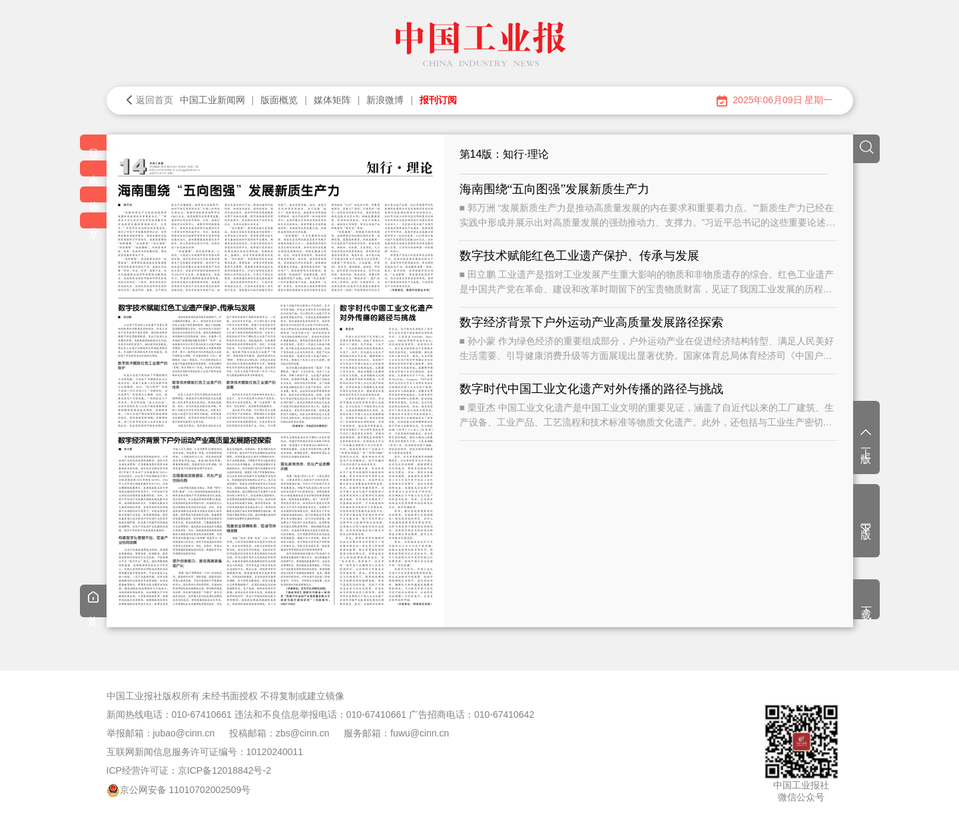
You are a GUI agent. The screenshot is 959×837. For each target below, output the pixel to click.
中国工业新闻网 (212, 100)
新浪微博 (385, 100)
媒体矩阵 (332, 100)
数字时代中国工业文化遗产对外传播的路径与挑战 (591, 389)
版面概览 (279, 100)
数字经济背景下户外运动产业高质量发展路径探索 (591, 322)
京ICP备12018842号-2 (224, 770)
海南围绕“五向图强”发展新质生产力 (555, 189)
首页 (93, 602)
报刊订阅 (438, 100)
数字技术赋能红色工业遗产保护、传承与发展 (579, 255)
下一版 (866, 523)
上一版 (866, 438)
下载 (866, 600)
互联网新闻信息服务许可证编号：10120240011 (205, 751)
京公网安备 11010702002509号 (185, 789)
